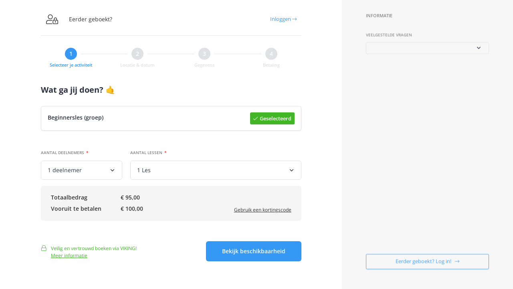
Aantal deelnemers (62, 153)
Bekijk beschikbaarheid (253, 254)
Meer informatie (69, 258)
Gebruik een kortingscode (262, 211)
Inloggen (283, 18)
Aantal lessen (146, 153)
